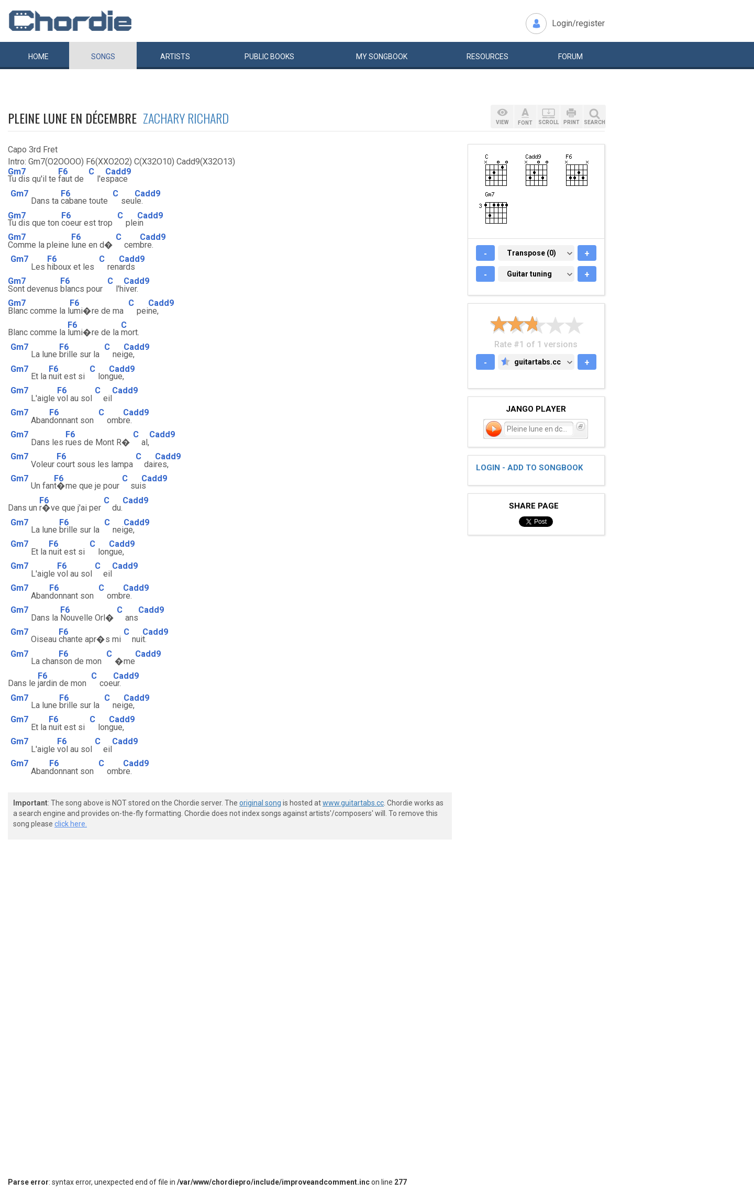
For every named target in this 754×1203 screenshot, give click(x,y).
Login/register (578, 23)
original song (260, 803)
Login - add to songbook (529, 467)
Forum (570, 56)
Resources (487, 56)
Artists (175, 56)
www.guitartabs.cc (353, 803)
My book (381, 56)
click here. (70, 824)
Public (269, 56)
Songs (103, 56)
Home (38, 56)
